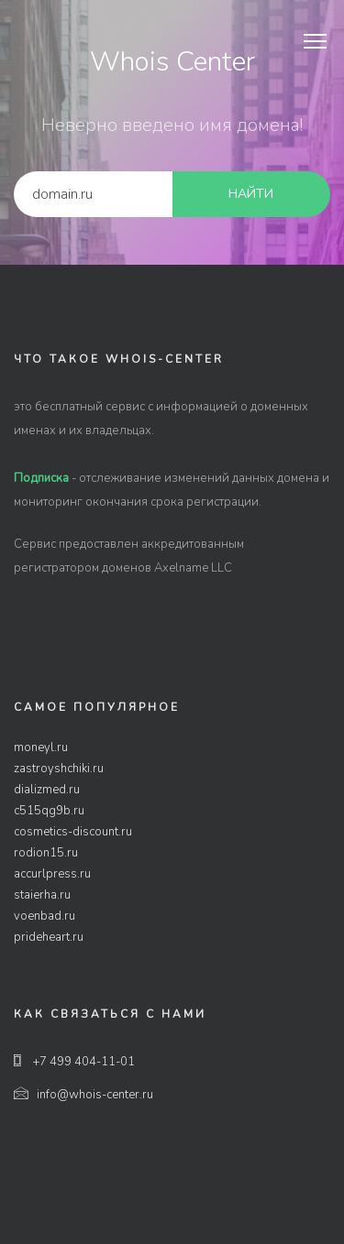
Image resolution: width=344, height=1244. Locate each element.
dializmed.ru (47, 789)
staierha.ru (42, 895)
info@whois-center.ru (83, 1094)
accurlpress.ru (52, 874)
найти (250, 193)
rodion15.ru (46, 853)
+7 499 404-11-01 (74, 1061)
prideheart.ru (48, 937)
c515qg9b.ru (49, 810)
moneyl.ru (41, 747)
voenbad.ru (44, 916)
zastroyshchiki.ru (59, 768)
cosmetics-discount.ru (73, 832)
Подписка (41, 478)
